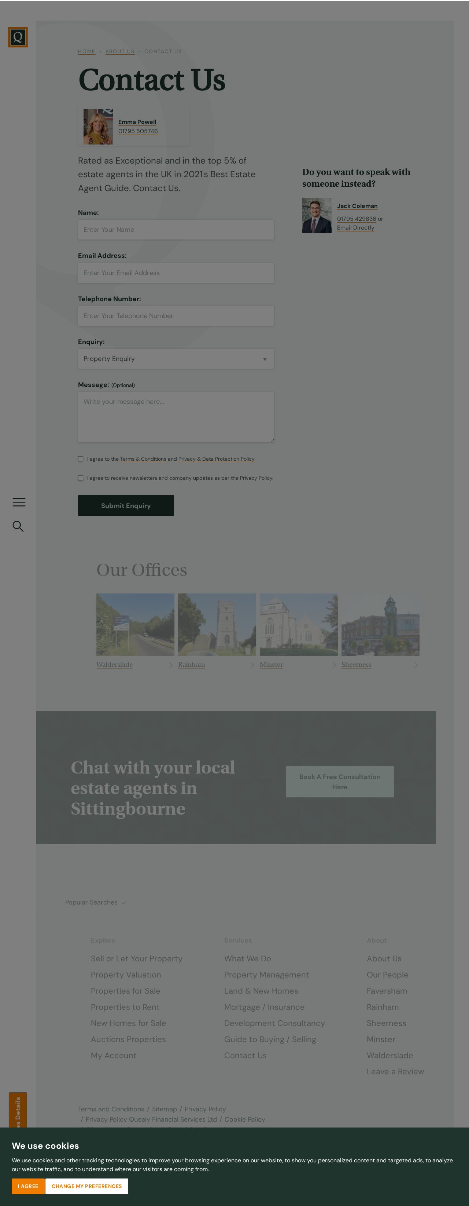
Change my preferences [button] (87, 1185)
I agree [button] (28, 1185)
